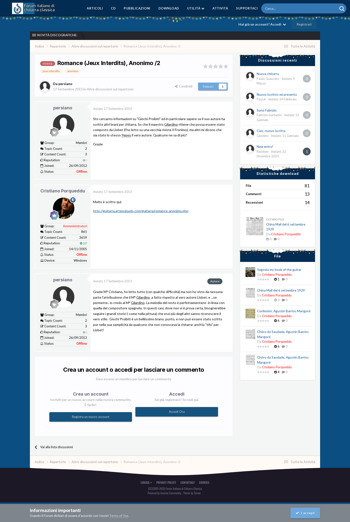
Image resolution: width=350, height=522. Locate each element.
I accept (305, 513)
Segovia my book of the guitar (279, 270)
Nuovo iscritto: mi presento (277, 94)
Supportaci (247, 8)
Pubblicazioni (137, 8)
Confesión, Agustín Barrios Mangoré (283, 311)
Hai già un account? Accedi (262, 24)
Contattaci (187, 482)
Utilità (196, 8)
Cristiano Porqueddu (62, 190)
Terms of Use (118, 516)
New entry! (265, 147)
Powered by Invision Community (164, 493)
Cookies (204, 482)
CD (113, 8)
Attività (220, 8)
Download (168, 8)
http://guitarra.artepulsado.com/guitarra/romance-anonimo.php (140, 211)
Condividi (183, 86)
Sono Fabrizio (267, 110)
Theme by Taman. (192, 493)
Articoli (95, 8)
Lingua (146, 482)
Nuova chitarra (268, 74)
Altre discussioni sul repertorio (110, 89)
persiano (62, 107)
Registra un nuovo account (90, 417)
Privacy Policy (166, 482)
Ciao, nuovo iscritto (271, 131)
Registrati (304, 24)
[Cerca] (286, 8)
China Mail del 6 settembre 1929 (281, 290)
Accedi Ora (177, 412)
